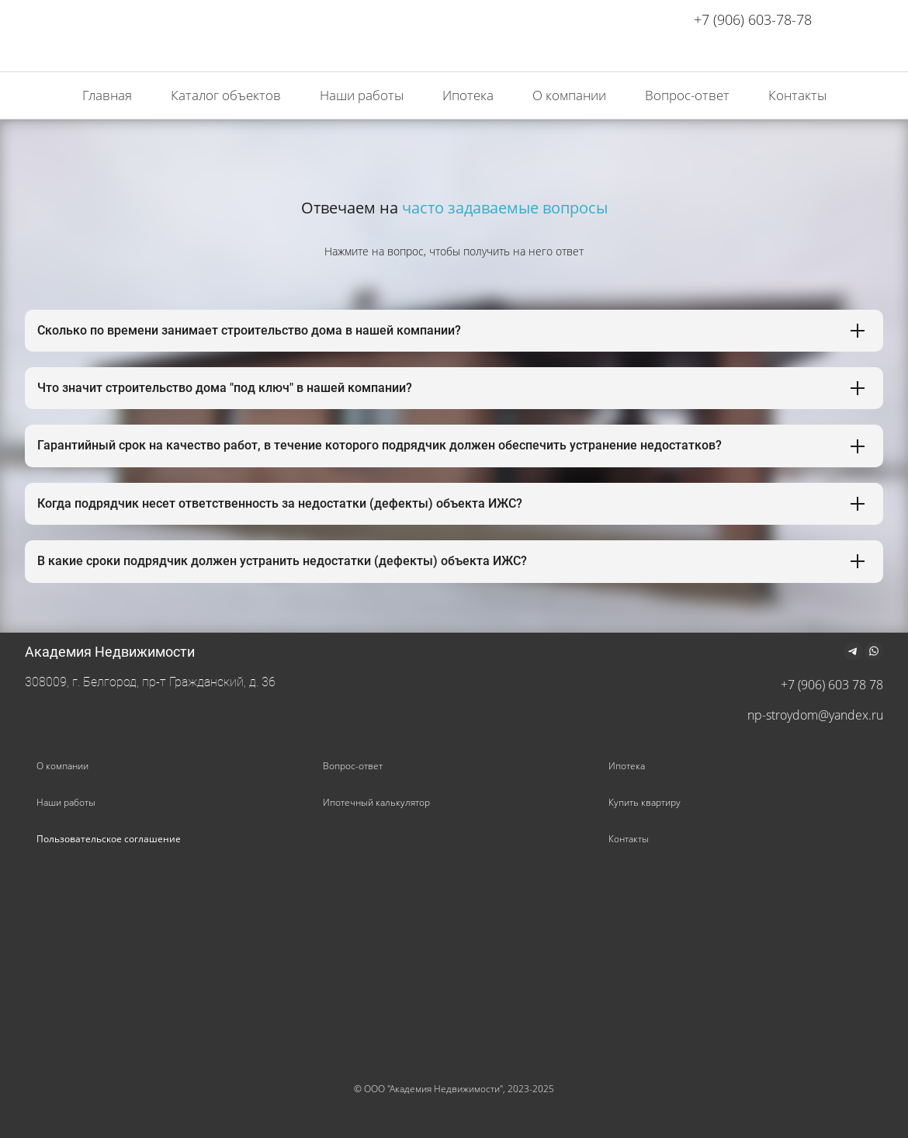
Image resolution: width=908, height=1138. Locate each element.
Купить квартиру (644, 802)
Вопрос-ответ (353, 765)
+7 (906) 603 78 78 (832, 684)
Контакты (628, 838)
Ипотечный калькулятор (376, 802)
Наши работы (65, 802)
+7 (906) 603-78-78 (753, 19)
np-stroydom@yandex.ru (815, 714)
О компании (62, 765)
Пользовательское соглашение (108, 838)
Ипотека (626, 765)
